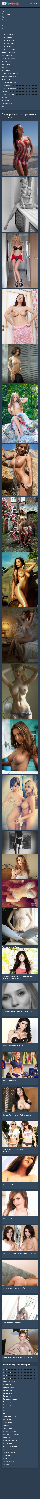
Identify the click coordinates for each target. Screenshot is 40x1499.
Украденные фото (10, 1452)
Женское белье (9, 1414)
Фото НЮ (6, 1458)
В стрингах (7, 1384)
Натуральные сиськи (11, 1434)
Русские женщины (10, 1446)
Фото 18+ (6, 1455)
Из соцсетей (8, 1420)
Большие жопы (9, 1381)
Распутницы (7, 1443)
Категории (33, 3)
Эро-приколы (8, 1461)
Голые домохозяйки (10, 1399)
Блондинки (7, 1378)
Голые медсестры (10, 1402)
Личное (6, 1425)
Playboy (6, 1369)
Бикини (6, 1375)
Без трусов (7, 1372)
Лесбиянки (7, 1422)
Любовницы (7, 1428)
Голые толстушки (10, 1408)
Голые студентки (9, 1405)
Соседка (6, 1449)
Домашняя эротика (10, 1411)
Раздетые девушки (10, 1440)
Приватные (7, 1437)
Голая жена (7, 1390)
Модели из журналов (11, 1431)
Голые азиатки (8, 1393)
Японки (6, 1464)
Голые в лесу (8, 1396)
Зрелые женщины (10, 1417)
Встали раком (8, 1387)
